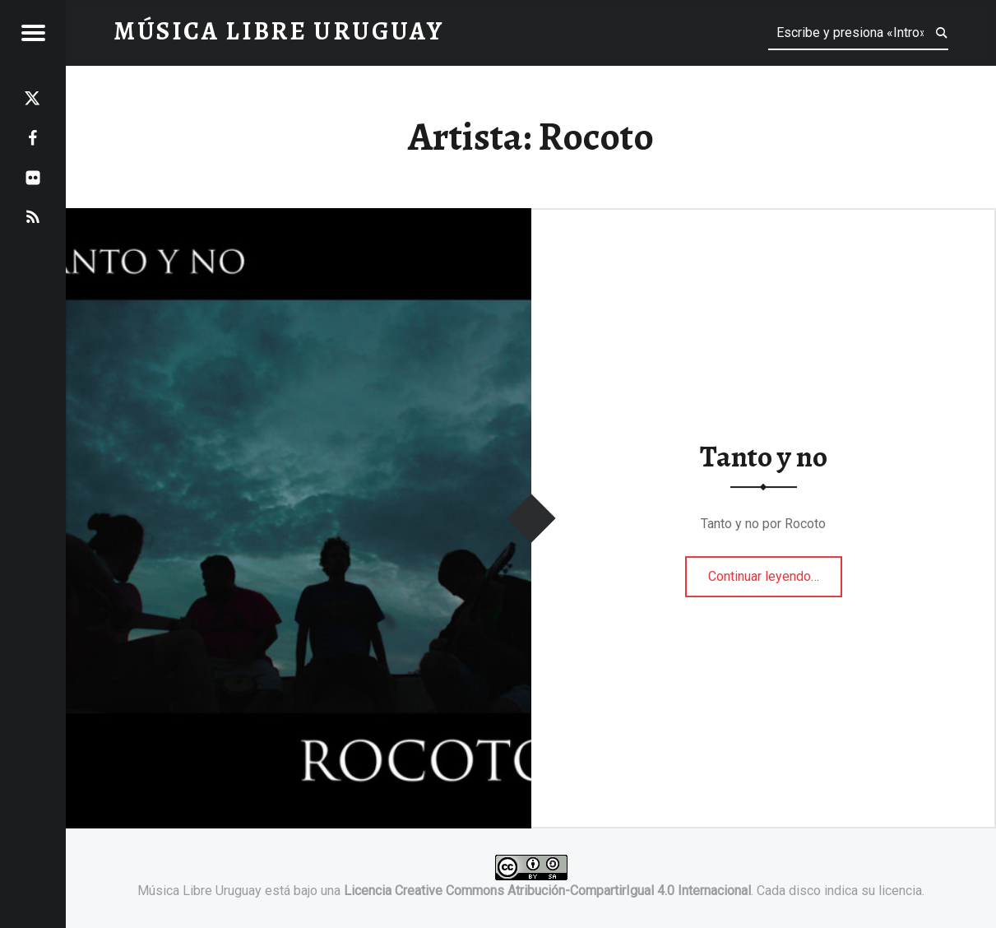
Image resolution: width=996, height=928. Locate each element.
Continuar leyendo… (775, 571)
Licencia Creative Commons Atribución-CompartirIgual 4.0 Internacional (547, 890)
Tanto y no (763, 456)
